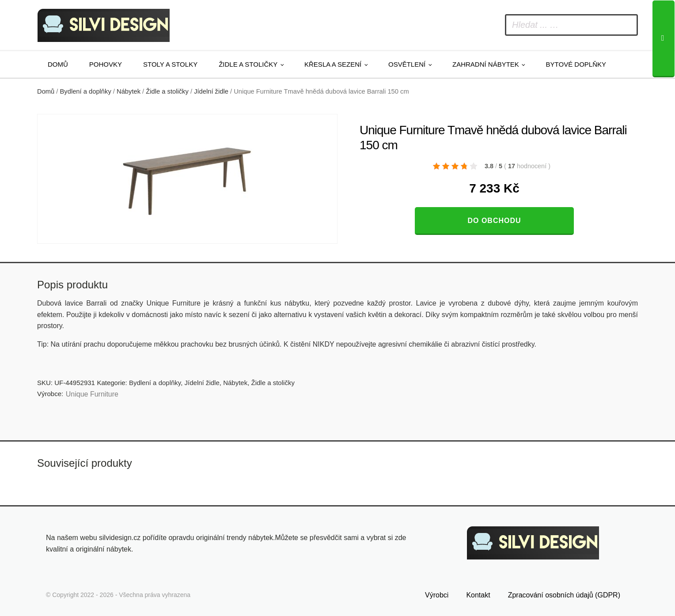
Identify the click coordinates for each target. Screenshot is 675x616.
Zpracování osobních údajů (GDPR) (564, 592)
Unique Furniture (92, 394)
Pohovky (105, 64)
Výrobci (436, 592)
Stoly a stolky (170, 64)
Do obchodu (494, 220)
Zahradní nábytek (485, 64)
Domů (58, 64)
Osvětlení (406, 64)
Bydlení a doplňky (85, 91)
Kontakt (478, 592)
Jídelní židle (211, 91)
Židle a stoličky (248, 64)
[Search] (663, 38)
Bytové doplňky (576, 64)
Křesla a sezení (332, 64)
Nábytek (128, 91)
